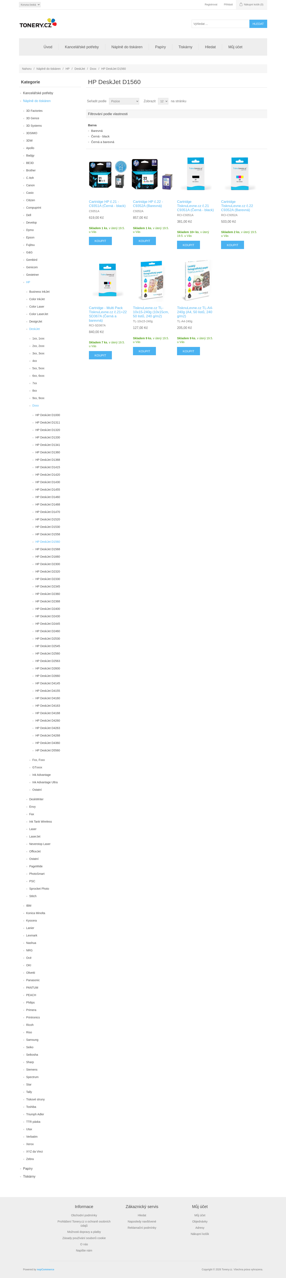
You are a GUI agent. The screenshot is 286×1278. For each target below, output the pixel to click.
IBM (28, 905)
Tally (29, 1092)
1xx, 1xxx (38, 338)
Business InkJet (39, 291)
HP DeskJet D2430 (48, 616)
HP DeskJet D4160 (48, 698)
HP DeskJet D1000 (48, 415)
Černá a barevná (102, 142)
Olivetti (30, 972)
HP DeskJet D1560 (48, 541)
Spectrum (32, 1077)
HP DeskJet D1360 (48, 452)
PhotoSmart (37, 873)
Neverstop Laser (40, 844)
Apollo (30, 148)
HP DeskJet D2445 (48, 623)
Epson (30, 237)
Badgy (30, 155)
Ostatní (37, 789)
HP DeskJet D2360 (48, 594)
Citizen (30, 200)
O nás (84, 1244)
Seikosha (32, 1054)
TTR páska (33, 1121)
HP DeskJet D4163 (48, 705)
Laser (33, 829)
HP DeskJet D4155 (48, 690)
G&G (29, 252)
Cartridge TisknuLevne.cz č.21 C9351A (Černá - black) (195, 206)
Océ (29, 957)
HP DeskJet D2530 (48, 638)
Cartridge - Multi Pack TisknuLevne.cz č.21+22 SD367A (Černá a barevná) (108, 314)
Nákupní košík (200, 1234)
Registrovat (211, 4)
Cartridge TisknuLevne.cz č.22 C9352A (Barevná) (237, 206)
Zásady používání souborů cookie (84, 1238)
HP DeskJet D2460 (48, 631)
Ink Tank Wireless (40, 821)
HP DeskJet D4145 (48, 683)
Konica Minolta (35, 913)
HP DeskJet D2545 (48, 646)
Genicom (32, 267)
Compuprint (33, 207)
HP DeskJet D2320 (48, 571)
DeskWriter (36, 799)
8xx (34, 390)
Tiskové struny (35, 1099)
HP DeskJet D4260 (48, 720)
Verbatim (32, 1136)
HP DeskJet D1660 (48, 556)
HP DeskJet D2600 (48, 668)
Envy (32, 806)
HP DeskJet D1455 (48, 489)
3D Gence (32, 118)
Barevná (97, 130)
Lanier (30, 928)
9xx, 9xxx (38, 398)
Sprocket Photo (39, 888)
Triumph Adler (35, 1114)
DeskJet (79, 68)
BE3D (30, 163)
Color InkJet (37, 299)
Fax (31, 814)
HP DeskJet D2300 (48, 564)
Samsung (32, 1039)
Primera (31, 1010)
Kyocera (31, 920)
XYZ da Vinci (34, 1151)
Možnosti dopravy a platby (84, 1231)
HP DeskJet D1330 (48, 437)
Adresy (200, 1227)
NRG (29, 950)
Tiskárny (185, 47)
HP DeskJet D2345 (48, 586)
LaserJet (35, 836)
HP (67, 68)
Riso (29, 1032)
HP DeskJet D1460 (48, 497)
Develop (31, 222)
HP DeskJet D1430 (48, 482)
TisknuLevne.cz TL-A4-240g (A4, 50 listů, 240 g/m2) (195, 312)
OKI (28, 965)
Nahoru (27, 68)
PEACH (31, 995)
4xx (34, 360)
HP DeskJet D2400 (48, 608)
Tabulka (256, 101)
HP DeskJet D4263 (48, 728)
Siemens (31, 1069)
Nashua (31, 943)
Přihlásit (228, 4)
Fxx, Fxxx (38, 760)
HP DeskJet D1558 (48, 534)
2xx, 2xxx (38, 346)
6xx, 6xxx (38, 375)
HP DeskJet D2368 (48, 601)
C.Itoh (30, 177)
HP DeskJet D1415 (48, 467)
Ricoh (30, 1024)
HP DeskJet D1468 (48, 504)
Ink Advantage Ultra (45, 782)
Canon (30, 185)
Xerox (30, 1144)
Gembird (31, 259)
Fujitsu (30, 245)
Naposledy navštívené (142, 1221)
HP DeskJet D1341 (48, 444)
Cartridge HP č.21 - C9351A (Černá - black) (107, 204)
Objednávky (200, 1221)
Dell (28, 215)
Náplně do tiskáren (126, 47)
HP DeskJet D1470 (48, 512)
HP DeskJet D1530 (48, 526)
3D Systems (34, 125)
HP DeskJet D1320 (48, 430)
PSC (32, 881)
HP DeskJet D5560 (48, 750)
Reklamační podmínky (142, 1227)
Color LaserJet (38, 314)
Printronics (33, 1017)
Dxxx (93, 68)
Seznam (263, 101)
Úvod (48, 47)
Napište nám (84, 1250)
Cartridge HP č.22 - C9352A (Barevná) (148, 204)
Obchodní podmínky (84, 1215)
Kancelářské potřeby (82, 47)
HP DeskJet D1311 (48, 422)
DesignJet (35, 321)
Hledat (210, 47)
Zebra (30, 1159)
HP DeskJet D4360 (48, 743)
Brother (31, 170)
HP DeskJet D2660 (48, 676)
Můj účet (235, 47)
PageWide (36, 866)
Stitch (33, 896)
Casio (30, 192)
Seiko (30, 1047)
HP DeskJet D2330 (48, 579)
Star (29, 1084)
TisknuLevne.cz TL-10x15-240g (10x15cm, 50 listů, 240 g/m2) (151, 312)
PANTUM (32, 987)
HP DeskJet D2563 (48, 661)
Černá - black (100, 136)
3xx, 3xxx (38, 353)
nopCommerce (45, 1269)
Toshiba (31, 1106)
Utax (29, 1129)
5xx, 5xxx (38, 368)
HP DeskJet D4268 (48, 735)
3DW (29, 140)
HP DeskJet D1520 (48, 519)
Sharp (30, 1062)
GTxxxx (37, 767)
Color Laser (36, 306)
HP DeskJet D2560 (48, 653)
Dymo (30, 230)
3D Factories (34, 110)
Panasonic (33, 980)
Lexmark (31, 935)
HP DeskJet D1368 (48, 459)
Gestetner (32, 274)
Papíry (160, 47)
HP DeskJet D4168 (48, 713)
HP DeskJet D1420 (48, 474)
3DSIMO (31, 133)
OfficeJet (35, 851)
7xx (34, 383)
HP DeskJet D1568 (48, 549)
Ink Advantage (41, 774)
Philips (30, 1002)
